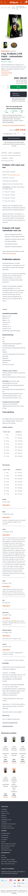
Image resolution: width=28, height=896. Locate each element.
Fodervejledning (5, 75)
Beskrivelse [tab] (4, 153)
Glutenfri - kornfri (5, 813)
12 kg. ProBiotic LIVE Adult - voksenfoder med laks (5, 781)
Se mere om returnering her (9, 723)
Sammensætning (5, 70)
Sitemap (3, 841)
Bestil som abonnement (16, 94)
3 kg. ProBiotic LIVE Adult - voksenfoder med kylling (22, 752)
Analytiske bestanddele (6, 73)
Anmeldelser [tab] (5, 158)
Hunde (5, 7)
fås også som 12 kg (14, 175)
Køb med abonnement (14, 138)
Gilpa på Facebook (5, 848)
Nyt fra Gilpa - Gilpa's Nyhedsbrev (9, 861)
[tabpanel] (14, 233)
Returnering (4, 857)
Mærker (9, 7)
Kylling (10, 253)
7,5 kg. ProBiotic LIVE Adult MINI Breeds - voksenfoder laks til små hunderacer (14, 784)
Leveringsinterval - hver (9, 134)
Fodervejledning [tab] (16, 153)
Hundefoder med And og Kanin (8, 824)
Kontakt (3, 855)
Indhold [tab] (10, 153)
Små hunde (3, 817)
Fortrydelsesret (4, 835)
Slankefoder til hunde (6, 819)
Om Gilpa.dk (4, 839)
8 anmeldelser (12, 51)
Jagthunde (3, 815)
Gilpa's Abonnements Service (8, 863)
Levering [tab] (11, 158)
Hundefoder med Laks (6, 826)
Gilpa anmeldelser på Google (8, 846)
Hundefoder (4, 809)
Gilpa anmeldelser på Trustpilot (8, 843)
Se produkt (5, 763)
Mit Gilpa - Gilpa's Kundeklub (8, 859)
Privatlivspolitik (4, 837)
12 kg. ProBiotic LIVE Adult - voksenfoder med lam (14, 751)
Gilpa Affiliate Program (6, 850)
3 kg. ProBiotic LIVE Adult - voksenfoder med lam (21, 8)
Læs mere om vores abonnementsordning (13, 125)
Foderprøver (4, 821)
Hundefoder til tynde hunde (7, 828)
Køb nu (18, 87)
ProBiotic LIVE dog (13, 8)
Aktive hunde (4, 811)
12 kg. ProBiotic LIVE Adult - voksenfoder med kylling (5, 752)
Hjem (2, 7)
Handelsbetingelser (7, 726)
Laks (15, 253)
